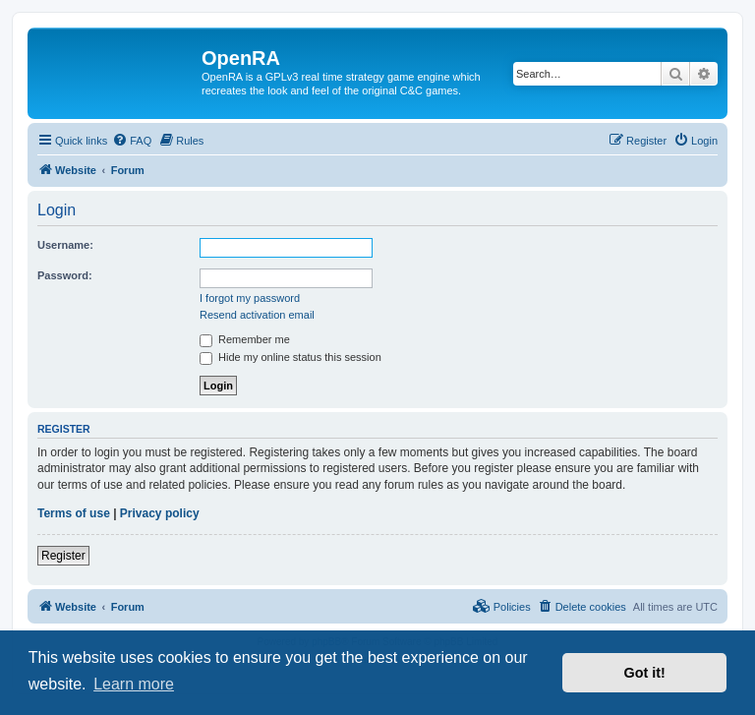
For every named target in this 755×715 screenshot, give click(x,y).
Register (63, 556)
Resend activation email (257, 315)
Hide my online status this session (290, 357)
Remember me (245, 339)
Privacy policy (160, 513)
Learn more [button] (133, 684)
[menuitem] (131, 140)
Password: (64, 275)
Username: (65, 245)
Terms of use (73, 513)
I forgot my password (250, 298)
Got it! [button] (645, 673)
